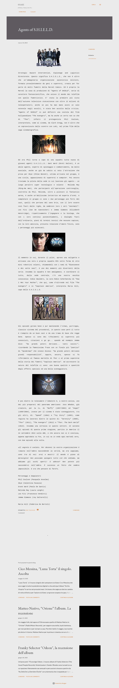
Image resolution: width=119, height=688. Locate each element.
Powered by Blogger (59, 683)
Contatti (32, 11)
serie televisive (92, 58)
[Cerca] (94, 5)
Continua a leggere (66, 597)
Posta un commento (33, 597)
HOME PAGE (21, 11)
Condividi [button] (91, 49)
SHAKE (21, 4)
